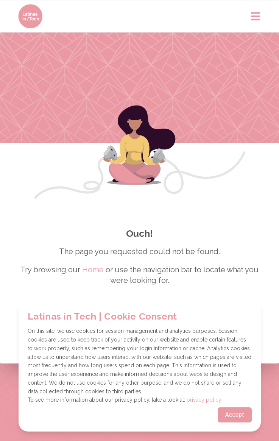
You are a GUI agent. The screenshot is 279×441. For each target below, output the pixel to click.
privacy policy (204, 400)
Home (93, 269)
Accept (234, 414)
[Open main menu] (255, 16)
